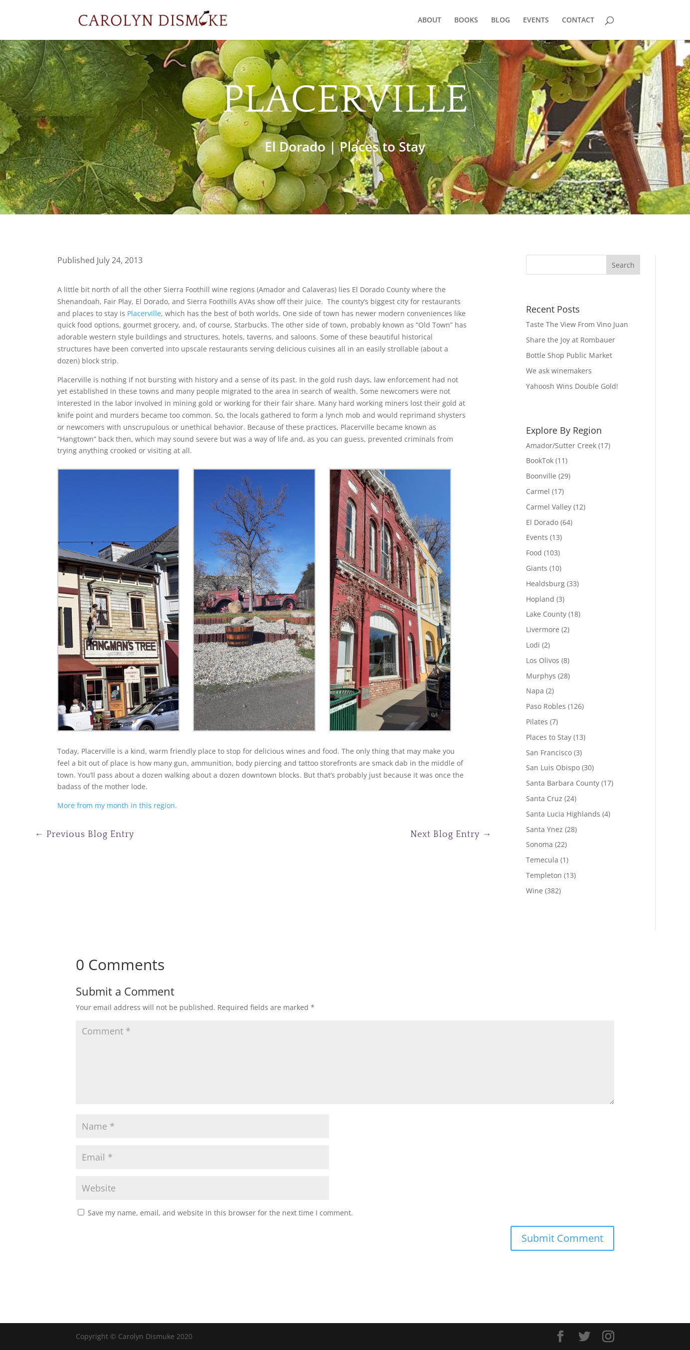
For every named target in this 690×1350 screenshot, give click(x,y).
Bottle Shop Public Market (569, 355)
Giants (536, 568)
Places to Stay (382, 147)
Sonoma (539, 844)
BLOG (500, 20)
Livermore (542, 629)
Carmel (538, 491)
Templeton (544, 875)
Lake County (546, 614)
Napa (535, 690)
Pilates (537, 721)
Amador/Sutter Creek (561, 445)
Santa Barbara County (562, 783)
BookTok (539, 460)
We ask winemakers (559, 370)
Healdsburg (545, 583)
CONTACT (578, 20)
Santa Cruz (544, 798)
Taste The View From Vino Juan (577, 324)
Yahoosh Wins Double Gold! (572, 386)
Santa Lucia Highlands (563, 814)
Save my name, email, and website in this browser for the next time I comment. (220, 1212)
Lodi (533, 645)
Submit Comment (562, 1238)
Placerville (144, 313)
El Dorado (295, 147)
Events (537, 537)
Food (534, 552)
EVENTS (536, 20)
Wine (534, 890)
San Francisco (549, 752)
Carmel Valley (548, 506)
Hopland (540, 599)
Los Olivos (542, 660)
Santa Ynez (544, 829)
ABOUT (429, 20)
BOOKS (466, 20)
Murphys (541, 675)
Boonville (541, 476)
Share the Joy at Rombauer (570, 339)
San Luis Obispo (553, 767)
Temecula (542, 859)
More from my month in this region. (117, 805)
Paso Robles (546, 706)
